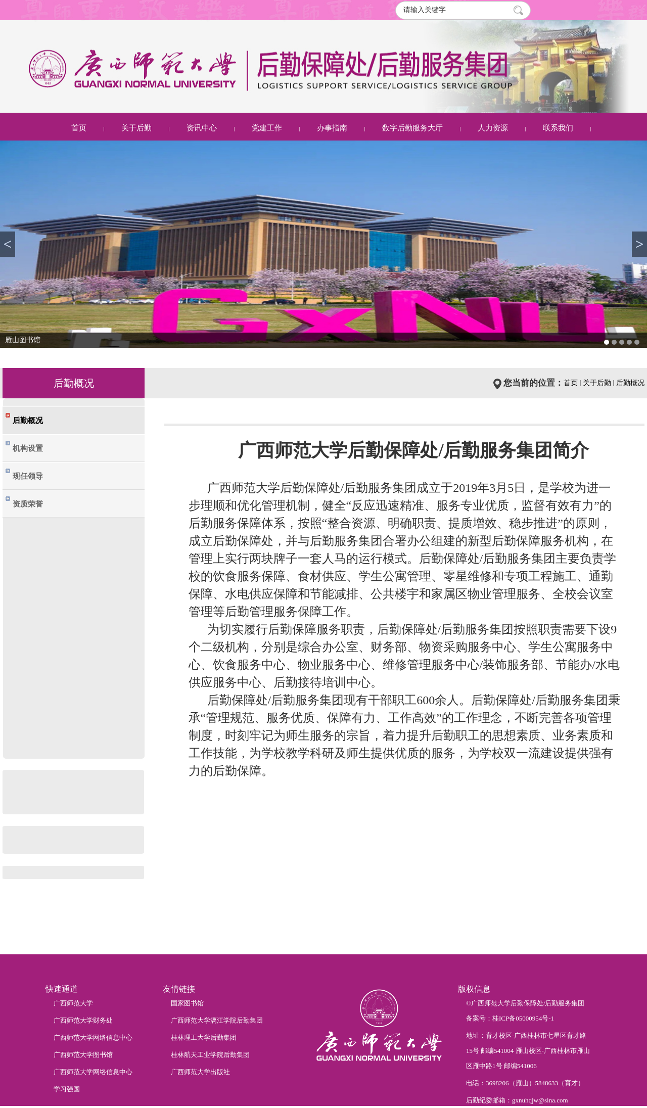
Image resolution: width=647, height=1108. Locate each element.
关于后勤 (136, 128)
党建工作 (267, 128)
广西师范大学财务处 (83, 1020)
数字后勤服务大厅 (412, 128)
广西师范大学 (73, 1003)
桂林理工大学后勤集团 (204, 1037)
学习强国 (67, 1089)
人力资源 (493, 128)
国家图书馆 (187, 1003)
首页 (78, 128)
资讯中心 (202, 128)
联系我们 (558, 128)
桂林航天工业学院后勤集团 (210, 1054)
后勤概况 (630, 383)
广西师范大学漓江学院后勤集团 (217, 1020)
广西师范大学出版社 (200, 1072)
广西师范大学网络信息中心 (93, 1037)
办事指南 (332, 128)
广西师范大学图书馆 (83, 1054)
